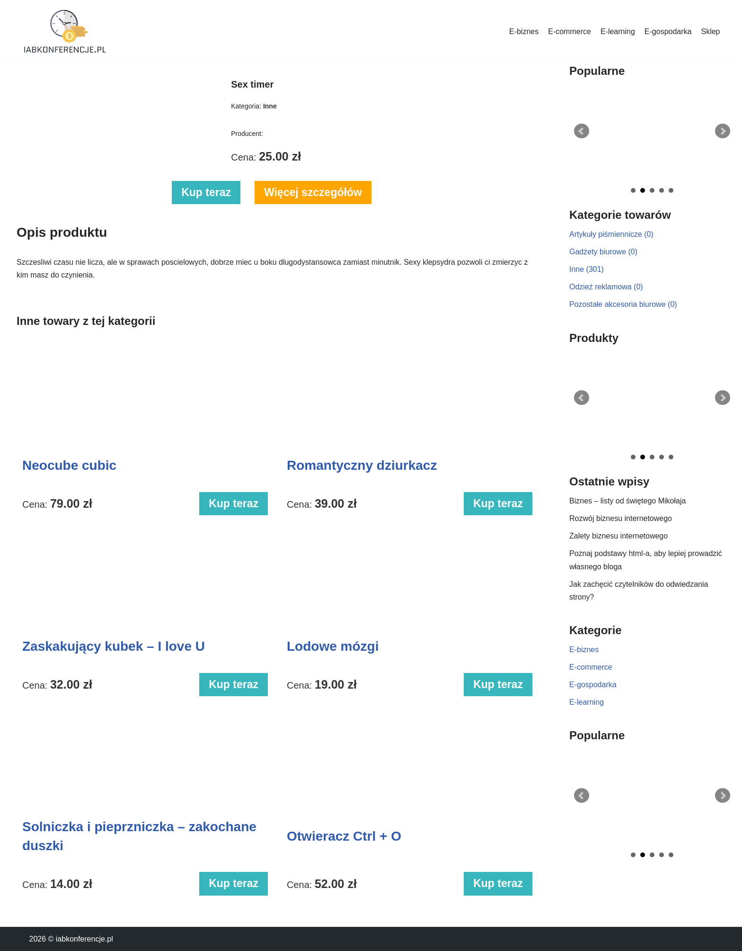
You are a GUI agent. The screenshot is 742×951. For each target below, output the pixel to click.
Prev (581, 131)
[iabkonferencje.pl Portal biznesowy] (64, 31)
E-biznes (524, 31)
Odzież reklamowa (606, 287)
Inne (586, 269)
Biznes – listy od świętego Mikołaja (627, 501)
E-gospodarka (668, 31)
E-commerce (569, 31)
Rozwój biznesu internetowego (620, 518)
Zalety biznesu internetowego (618, 536)
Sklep (710, 31)
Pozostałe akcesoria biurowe (623, 304)
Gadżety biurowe (603, 252)
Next (722, 131)
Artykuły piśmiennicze (611, 234)
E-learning (618, 31)
